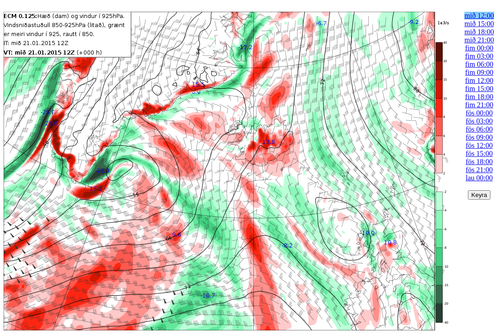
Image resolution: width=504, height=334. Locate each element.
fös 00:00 (479, 113)
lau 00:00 (479, 178)
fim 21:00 (479, 105)
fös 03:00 (479, 121)
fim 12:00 (479, 80)
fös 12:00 (479, 145)
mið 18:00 (479, 32)
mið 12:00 (479, 15)
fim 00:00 (479, 48)
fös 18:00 (479, 161)
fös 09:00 (479, 137)
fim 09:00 (479, 72)
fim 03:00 (479, 56)
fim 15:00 (479, 88)
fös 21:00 (479, 170)
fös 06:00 (479, 129)
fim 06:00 (479, 64)
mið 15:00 (479, 23)
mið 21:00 (479, 40)
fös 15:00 (479, 153)
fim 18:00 (479, 97)
